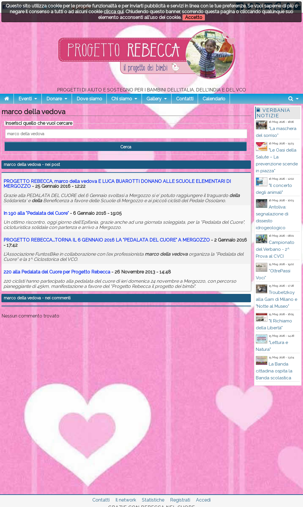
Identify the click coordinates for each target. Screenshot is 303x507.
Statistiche (153, 500)
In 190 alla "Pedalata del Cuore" (36, 213)
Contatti (184, 99)
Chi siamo (121, 99)
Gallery (153, 99)
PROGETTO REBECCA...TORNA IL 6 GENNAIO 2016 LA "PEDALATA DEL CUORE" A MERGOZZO (106, 240)
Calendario (214, 99)
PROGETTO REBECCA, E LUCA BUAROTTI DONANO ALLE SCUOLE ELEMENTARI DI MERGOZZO (117, 184)
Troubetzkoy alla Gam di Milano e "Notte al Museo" (276, 299)
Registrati (180, 500)
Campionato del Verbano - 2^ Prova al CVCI (275, 249)
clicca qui (113, 11)
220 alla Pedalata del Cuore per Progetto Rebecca (56, 272)
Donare (54, 99)
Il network (125, 500)
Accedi (203, 500)
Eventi (25, 99)
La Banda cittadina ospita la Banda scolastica (274, 370)
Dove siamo (89, 99)
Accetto (193, 17)
